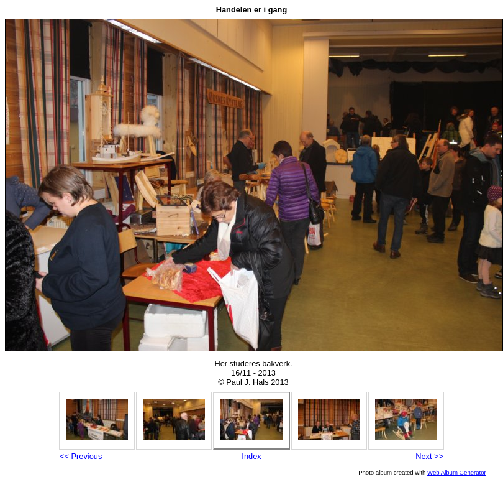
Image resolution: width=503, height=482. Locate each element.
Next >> (429, 456)
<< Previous (81, 456)
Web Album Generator (456, 472)
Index (251, 456)
